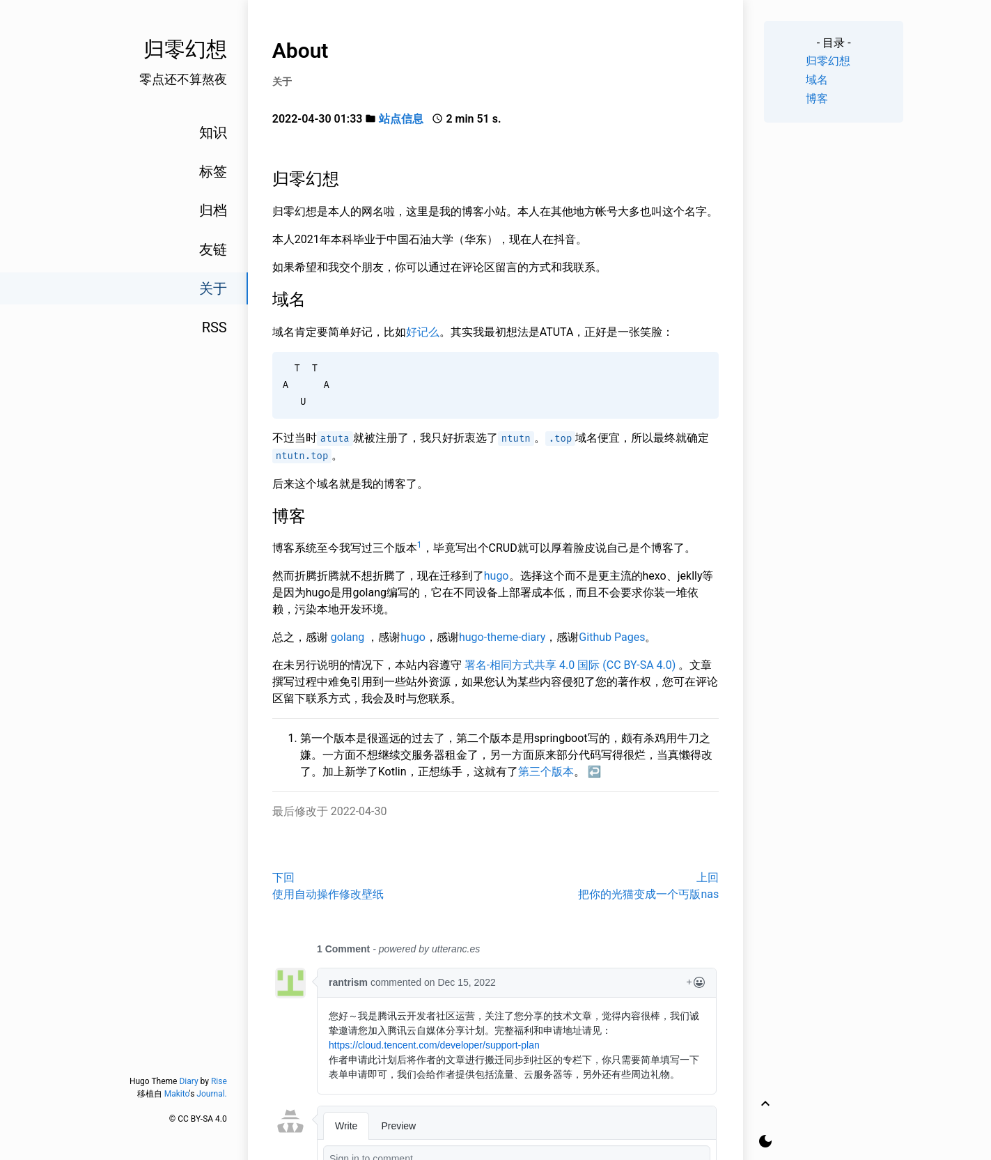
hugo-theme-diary (502, 637)
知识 (213, 132)
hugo (496, 575)
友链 (213, 249)
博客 (817, 98)
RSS (214, 327)
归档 (213, 210)
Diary (188, 1081)
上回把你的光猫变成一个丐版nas (648, 886)
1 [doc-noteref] (419, 545)
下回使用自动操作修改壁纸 (328, 886)
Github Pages (612, 637)
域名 (817, 79)
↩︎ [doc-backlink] (595, 771)
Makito (176, 1094)
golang (348, 637)
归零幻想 (828, 61)
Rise (219, 1081)
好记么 (422, 332)
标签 (213, 171)
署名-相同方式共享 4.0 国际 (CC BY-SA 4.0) (570, 665)
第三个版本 (546, 771)
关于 (213, 288)
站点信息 (401, 118)
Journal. (211, 1094)
